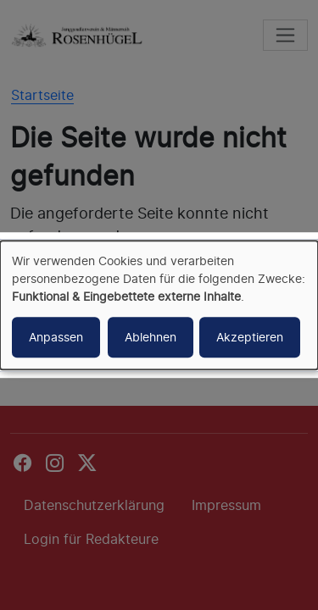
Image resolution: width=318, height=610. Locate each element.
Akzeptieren (249, 337)
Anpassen (56, 337)
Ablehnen (150, 337)
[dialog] (159, 305)
